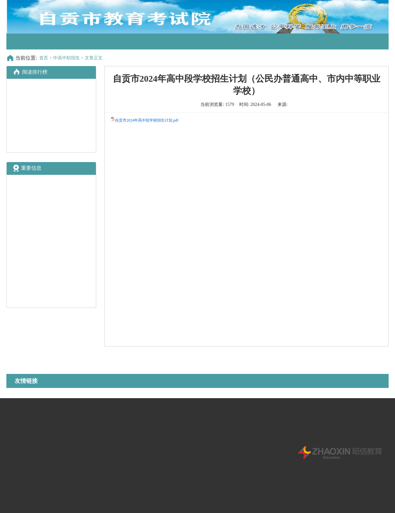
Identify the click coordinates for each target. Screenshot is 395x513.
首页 (43, 58)
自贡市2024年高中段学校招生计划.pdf (146, 120)
